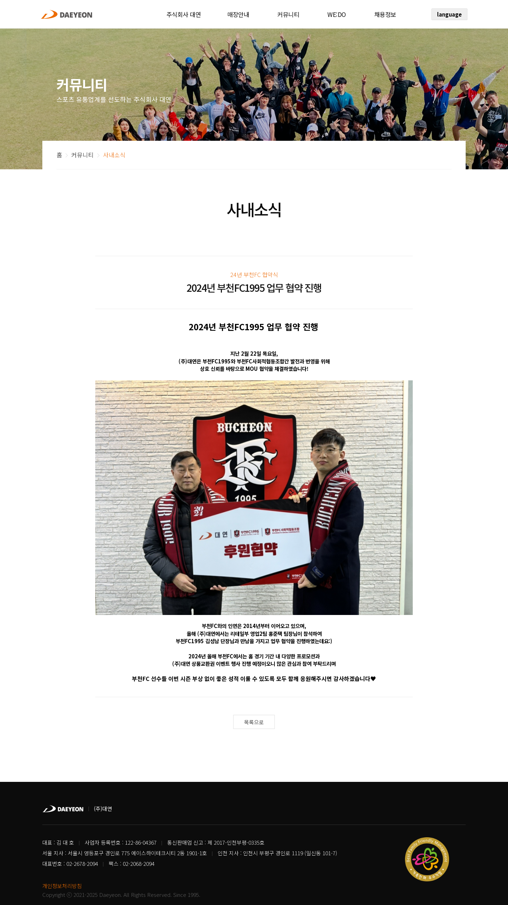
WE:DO (336, 14)
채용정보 (385, 14)
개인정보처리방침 (62, 869)
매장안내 (238, 14)
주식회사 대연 (184, 14)
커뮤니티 (288, 14)
